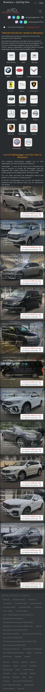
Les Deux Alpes (21, 611)
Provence (6, 681)
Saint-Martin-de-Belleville (32, 649)
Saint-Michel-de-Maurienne (13, 653)
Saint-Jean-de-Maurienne (22, 681)
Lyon (15, 673)
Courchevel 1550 (36, 603)
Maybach (22, 105)
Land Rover (11, 105)
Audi (23, 62)
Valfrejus (18, 656)
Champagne (8, 669)
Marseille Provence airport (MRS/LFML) (18, 622)
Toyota (33, 134)
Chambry (33, 666)
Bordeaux (6, 666)
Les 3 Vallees (8, 611)
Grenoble (6, 673)
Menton (33, 673)
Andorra (6, 662)
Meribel (39, 626)
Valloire (27, 656)
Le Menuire (38, 607)
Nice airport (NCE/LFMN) (32, 634)
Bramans (6, 599)
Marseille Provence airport (13, 618)
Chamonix (32, 599)
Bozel (16, 666)
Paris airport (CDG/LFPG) (12, 637)
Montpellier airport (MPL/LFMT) (15, 630)
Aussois (24, 662)
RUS (35, 3)
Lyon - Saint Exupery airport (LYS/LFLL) (18, 615)
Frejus (18, 669)
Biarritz (33, 662)
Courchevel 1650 (9, 607)
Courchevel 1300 (20, 603)
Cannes (24, 666)
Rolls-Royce (22, 134)
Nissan (35, 119)
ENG (41, 3)
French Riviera (28, 669)
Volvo (28, 148)
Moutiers (16, 677)
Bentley (34, 62)
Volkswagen (17, 148)
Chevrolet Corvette (34, 76)
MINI (24, 119)
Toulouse (20, 688)
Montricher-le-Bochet (11, 634)
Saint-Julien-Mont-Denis (12, 685)
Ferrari (10, 91)
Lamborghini (33, 91)
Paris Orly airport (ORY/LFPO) (14, 645)
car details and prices (31, 215)
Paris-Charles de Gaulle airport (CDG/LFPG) (19, 641)
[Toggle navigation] (40, 11)
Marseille (23, 673)
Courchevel (7, 603)
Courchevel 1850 (24, 607)
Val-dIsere (38, 653)
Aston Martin (11, 62)
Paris (31, 677)
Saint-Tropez (29, 685)
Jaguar (22, 91)
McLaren (34, 105)
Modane (6, 677)
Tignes (28, 653)
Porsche (11, 134)
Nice (24, 677)
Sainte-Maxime (8, 688)
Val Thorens (7, 656)
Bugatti (19, 76)
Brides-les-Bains (19, 599)
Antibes (15, 662)
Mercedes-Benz (11, 119)
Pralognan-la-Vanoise (11, 649)
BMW (8, 76)
